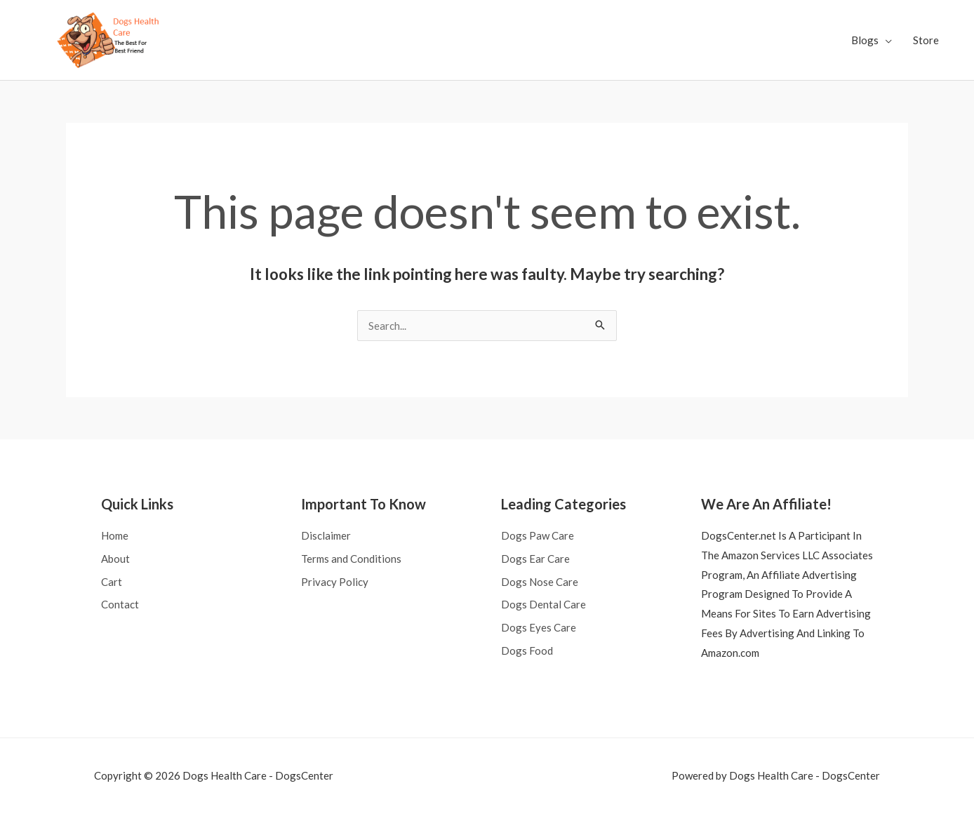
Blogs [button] (865, 40)
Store (926, 40)
